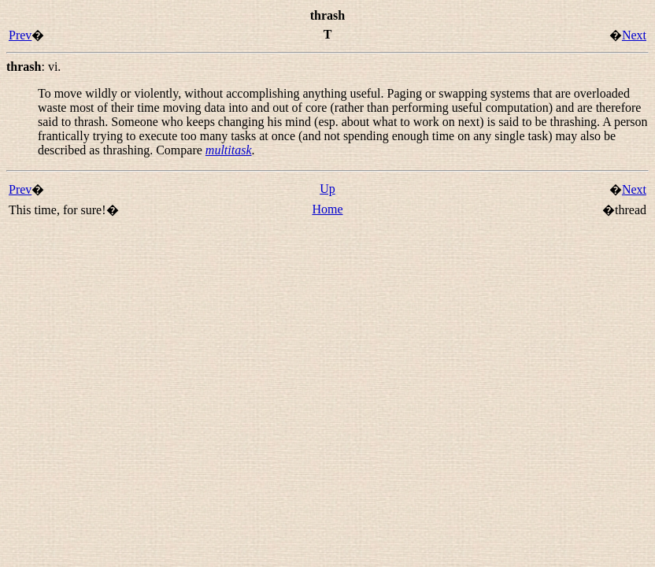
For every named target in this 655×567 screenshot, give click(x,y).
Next (634, 35)
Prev (20, 35)
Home (327, 209)
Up (327, 188)
